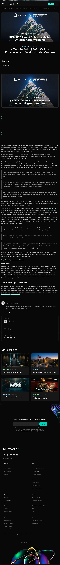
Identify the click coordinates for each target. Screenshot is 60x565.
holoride (51, 208)
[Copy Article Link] (14, 338)
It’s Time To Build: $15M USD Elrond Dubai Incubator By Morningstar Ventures (36, 8)
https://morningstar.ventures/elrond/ (1, 125)
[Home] (10, 3)
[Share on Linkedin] (11, 338)
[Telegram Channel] (8, 455)
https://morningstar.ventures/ (10, 294)
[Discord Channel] (11, 455)
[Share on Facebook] (8, 338)
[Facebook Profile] (14, 455)
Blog (4, 8)
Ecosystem (11, 8)
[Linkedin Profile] (10, 312)
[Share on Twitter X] (5, 338)
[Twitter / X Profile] (7, 312)
